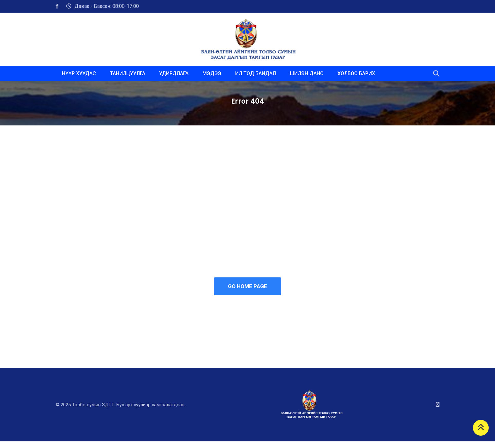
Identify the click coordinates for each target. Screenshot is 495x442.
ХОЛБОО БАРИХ (356, 73)
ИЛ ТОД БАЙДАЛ (255, 73)
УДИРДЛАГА (173, 73)
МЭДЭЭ (211, 73)
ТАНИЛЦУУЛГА (127, 73)
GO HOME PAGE (247, 286)
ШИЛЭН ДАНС (307, 73)
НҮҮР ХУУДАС (79, 73)
